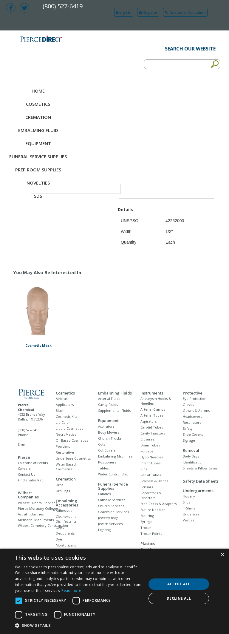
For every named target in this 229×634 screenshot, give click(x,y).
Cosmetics (38, 104)
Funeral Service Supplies (38, 156)
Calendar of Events (33, 462)
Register (148, 12)
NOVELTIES (38, 183)
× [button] (222, 555)
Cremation (38, 117)
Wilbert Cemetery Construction (43, 525)
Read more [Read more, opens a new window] (71, 590)
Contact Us (26, 474)
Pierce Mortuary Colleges (38, 508)
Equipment (38, 143)
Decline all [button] (179, 598)
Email (22, 444)
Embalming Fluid (38, 130)
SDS (38, 196)
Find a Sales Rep (31, 480)
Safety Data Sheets (201, 481)
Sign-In (123, 12)
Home (38, 91)
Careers (24, 468)
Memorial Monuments (36, 520)
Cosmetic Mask (38, 345)
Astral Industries (31, 514)
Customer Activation (185, 12)
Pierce (24, 457)
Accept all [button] (178, 584)
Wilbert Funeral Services (37, 503)
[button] (79, 626)
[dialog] (114, 591)
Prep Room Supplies (38, 170)
